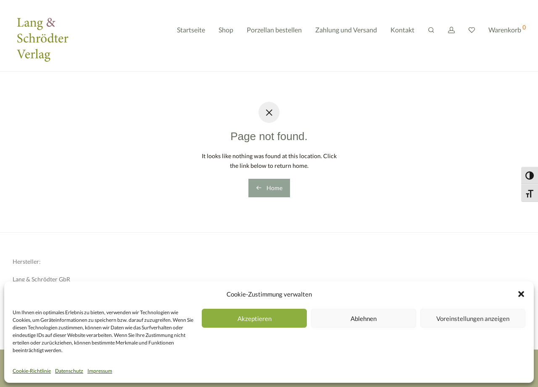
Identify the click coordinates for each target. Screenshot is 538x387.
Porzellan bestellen (274, 37)
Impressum (99, 371)
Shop (226, 37)
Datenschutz (69, 371)
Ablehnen (364, 318)
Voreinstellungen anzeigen (472, 318)
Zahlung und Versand (346, 37)
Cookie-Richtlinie (32, 371)
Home (269, 187)
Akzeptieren (254, 318)
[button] (521, 294)
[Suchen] (431, 37)
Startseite (191, 37)
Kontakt (402, 37)
